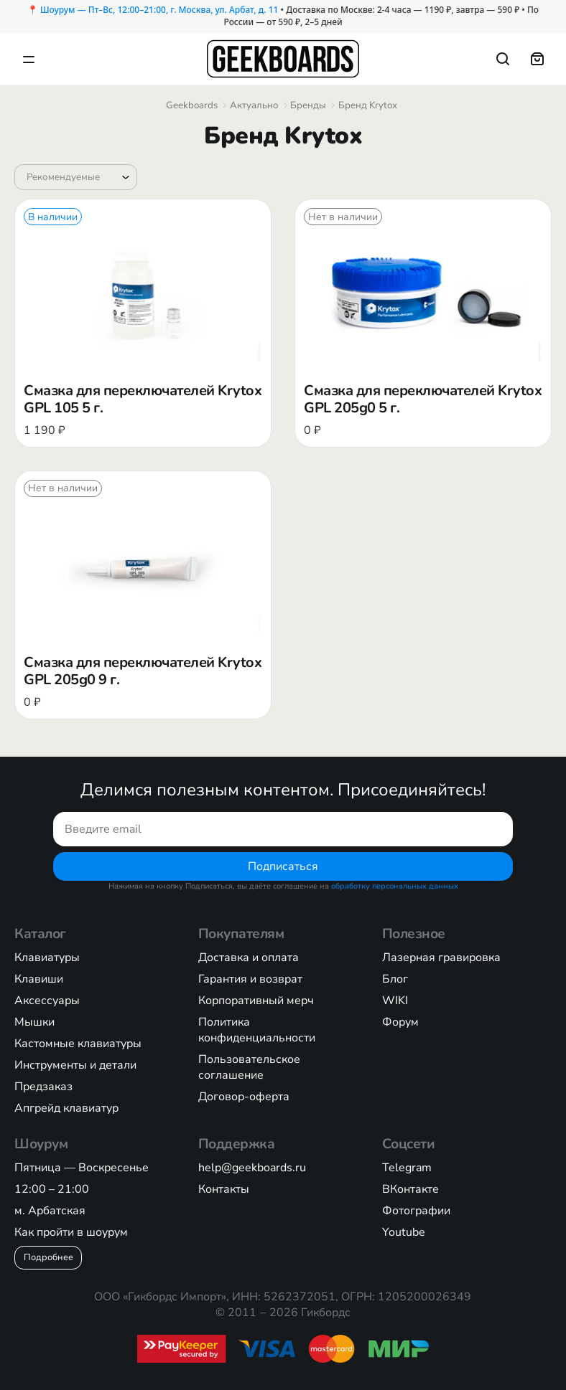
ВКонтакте (410, 1189)
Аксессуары (47, 1000)
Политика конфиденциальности (256, 1030)
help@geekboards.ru (252, 1168)
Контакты (223, 1189)
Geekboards (192, 105)
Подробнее (48, 1256)
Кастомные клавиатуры (78, 1043)
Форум (400, 1022)
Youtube (403, 1232)
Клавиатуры (47, 957)
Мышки (34, 1022)
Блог (395, 979)
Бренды (308, 105)
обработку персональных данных (394, 886)
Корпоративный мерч (256, 1000)
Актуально (254, 105)
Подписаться (283, 866)
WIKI (395, 1000)
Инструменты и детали (75, 1065)
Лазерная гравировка (441, 957)
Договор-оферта (243, 1097)
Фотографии (416, 1211)
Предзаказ (43, 1086)
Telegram (407, 1168)
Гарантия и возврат (250, 979)
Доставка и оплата (248, 957)
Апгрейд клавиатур (66, 1108)
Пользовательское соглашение (249, 1067)
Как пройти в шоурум (71, 1232)
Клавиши (38, 979)
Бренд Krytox (367, 105)
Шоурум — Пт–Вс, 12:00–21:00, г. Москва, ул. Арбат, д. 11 (159, 10)
